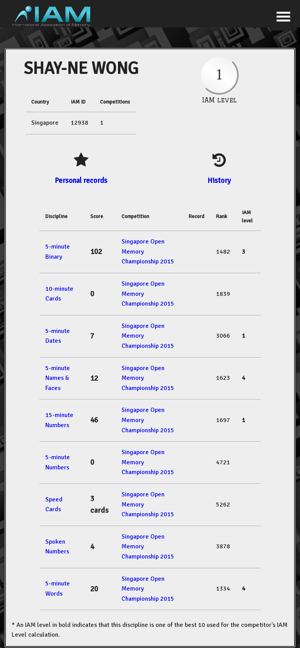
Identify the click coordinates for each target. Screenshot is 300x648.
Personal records (81, 180)
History (219, 180)
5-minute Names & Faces (57, 378)
